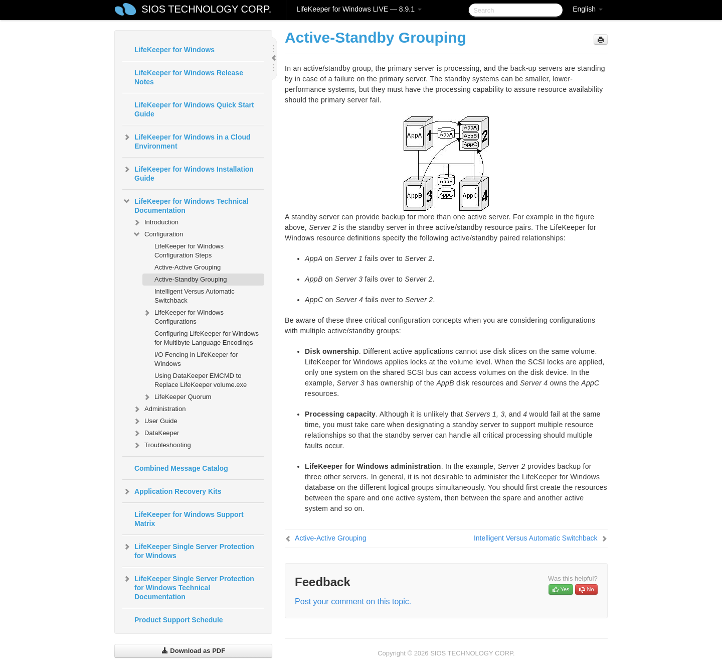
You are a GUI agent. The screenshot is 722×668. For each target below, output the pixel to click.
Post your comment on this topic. (353, 601)
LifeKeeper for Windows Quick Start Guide (194, 109)
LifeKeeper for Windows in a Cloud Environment (186, 140)
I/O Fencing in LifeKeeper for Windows (196, 359)
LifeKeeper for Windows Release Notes (188, 77)
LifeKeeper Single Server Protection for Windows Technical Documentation (188, 587)
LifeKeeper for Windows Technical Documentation (185, 204)
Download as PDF (193, 650)
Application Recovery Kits (172, 491)
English (588, 9)
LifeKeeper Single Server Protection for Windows (188, 550)
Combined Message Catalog (181, 468)
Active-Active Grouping (187, 267)
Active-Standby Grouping (190, 279)
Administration (159, 409)
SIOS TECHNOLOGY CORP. (206, 9)
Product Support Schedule (178, 620)
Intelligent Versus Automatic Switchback (194, 296)
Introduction (155, 222)
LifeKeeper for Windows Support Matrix (189, 518)
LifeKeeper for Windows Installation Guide (188, 172)
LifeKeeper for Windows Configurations (183, 316)
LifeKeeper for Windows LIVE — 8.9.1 (359, 9)
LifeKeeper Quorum (176, 397)
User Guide (154, 421)
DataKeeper (155, 433)
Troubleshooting (161, 445)
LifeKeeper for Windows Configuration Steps (189, 250)
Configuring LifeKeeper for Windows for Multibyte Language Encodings (206, 338)
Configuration (157, 234)
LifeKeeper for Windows (174, 50)
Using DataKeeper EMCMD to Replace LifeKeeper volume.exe (200, 380)
